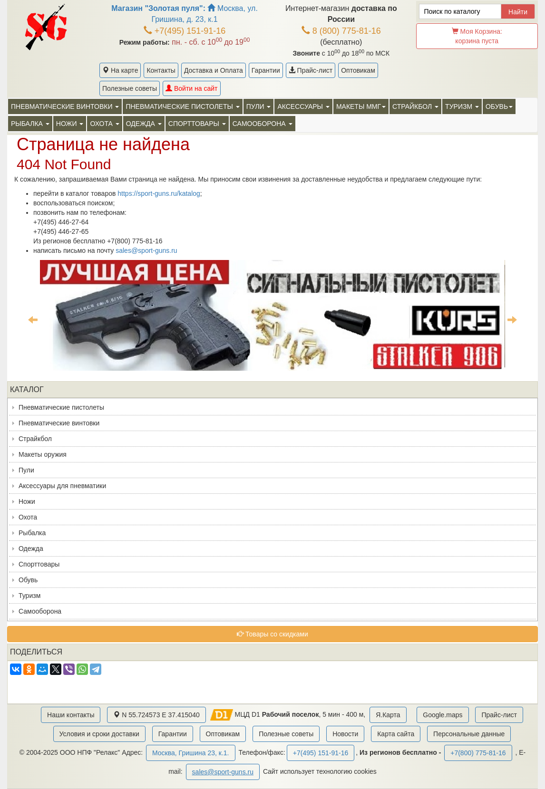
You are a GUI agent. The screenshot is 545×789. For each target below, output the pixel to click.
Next (512, 319)
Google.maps (442, 715)
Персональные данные (469, 734)
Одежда (31, 548)
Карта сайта (395, 734)
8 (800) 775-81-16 (341, 31)
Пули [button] (258, 106)
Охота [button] (104, 123)
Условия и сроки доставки (99, 734)
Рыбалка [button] (30, 123)
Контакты (160, 70)
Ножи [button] (70, 123)
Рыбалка (32, 533)
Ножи (27, 501)
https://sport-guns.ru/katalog (158, 193)
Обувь (28, 580)
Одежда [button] (144, 123)
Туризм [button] (462, 106)
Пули (26, 470)
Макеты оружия (43, 454)
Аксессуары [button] (303, 106)
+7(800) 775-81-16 (478, 753)
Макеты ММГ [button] (361, 106)
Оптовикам (358, 70)
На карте (120, 70)
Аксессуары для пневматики (62, 486)
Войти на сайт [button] (191, 88)
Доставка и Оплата (213, 70)
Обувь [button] (499, 106)
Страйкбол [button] (415, 106)
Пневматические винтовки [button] (65, 106)
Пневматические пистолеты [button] (182, 106)
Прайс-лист (310, 70)
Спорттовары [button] (197, 123)
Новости (345, 734)
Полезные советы (129, 88)
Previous (33, 319)
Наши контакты (70, 715)
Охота (28, 517)
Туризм (29, 595)
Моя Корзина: (477, 36)
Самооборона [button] (262, 123)
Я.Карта (388, 715)
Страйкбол (35, 439)
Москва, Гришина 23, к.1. (190, 753)
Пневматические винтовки (59, 423)
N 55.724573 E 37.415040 (156, 715)
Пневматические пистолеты (61, 407)
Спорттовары (39, 564)
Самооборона (40, 611)
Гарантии (266, 70)
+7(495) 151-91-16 (185, 31)
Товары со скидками (272, 634)
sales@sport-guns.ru (146, 250)
